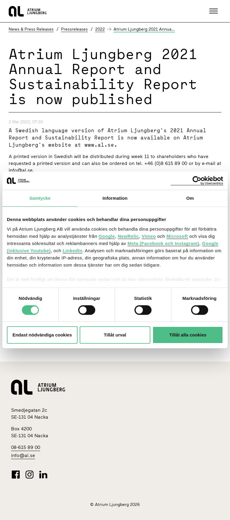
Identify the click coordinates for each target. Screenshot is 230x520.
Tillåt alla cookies (187, 334)
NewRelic (128, 235)
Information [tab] (115, 198)
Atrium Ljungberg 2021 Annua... (144, 29)
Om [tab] (190, 198)
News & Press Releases (31, 29)
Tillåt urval (115, 334)
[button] (214, 11)
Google (107, 235)
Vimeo (149, 235)
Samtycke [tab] (40, 198)
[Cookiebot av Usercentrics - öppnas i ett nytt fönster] (197, 180)
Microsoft (177, 235)
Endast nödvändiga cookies (42, 334)
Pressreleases (74, 29)
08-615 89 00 (25, 447)
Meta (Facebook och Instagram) (163, 243)
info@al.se (21, 170)
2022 (100, 29)
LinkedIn (72, 250)
